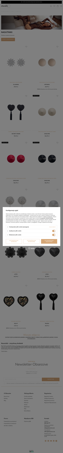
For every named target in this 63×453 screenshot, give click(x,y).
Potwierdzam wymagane (31, 241)
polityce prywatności (47, 216)
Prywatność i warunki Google (46, 218)
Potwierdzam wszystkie (49, 241)
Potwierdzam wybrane (13, 241)
